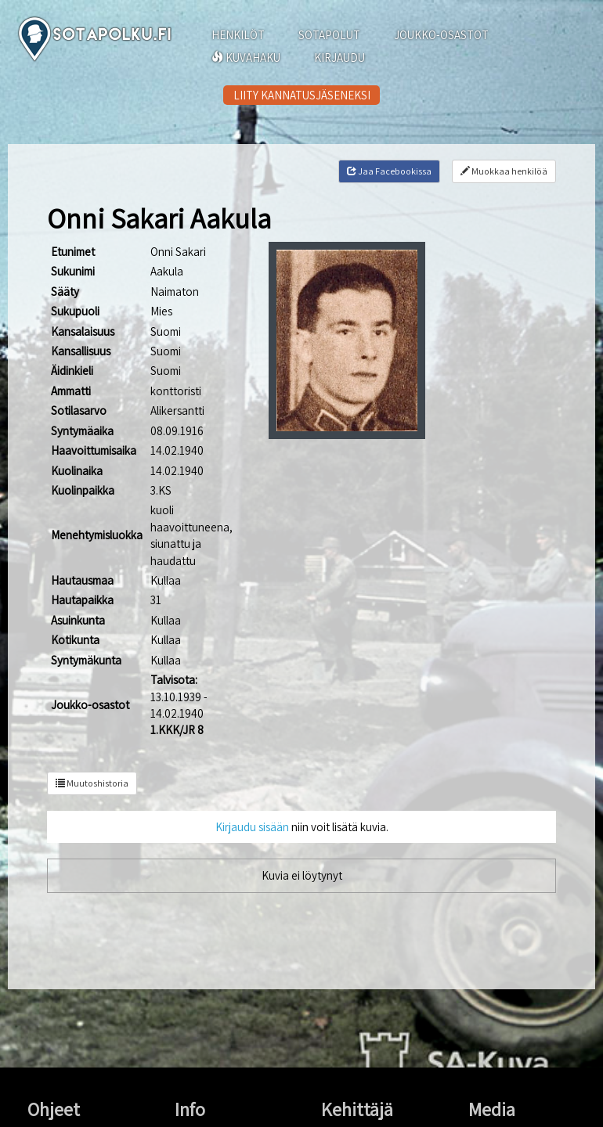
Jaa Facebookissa (389, 171)
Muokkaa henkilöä (503, 171)
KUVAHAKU (245, 57)
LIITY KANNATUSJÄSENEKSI (301, 95)
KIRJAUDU (339, 57)
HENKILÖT (238, 34)
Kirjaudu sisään (252, 826)
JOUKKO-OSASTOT (441, 34)
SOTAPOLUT (329, 34)
